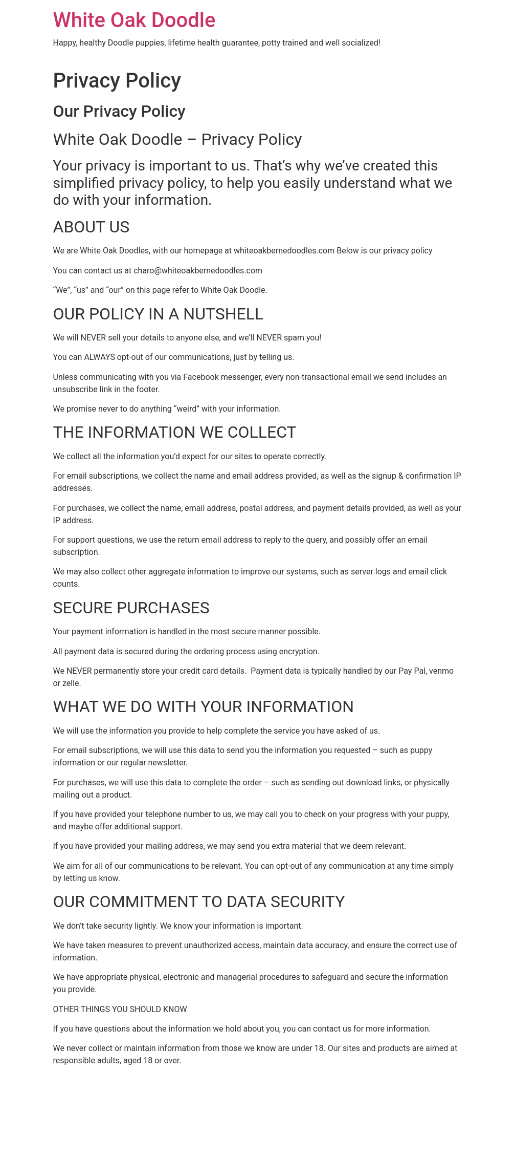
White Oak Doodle (134, 20)
